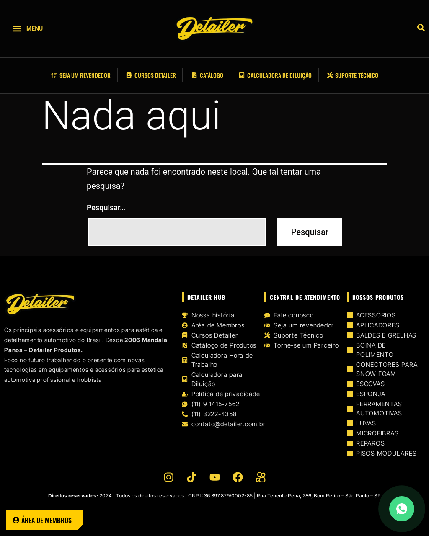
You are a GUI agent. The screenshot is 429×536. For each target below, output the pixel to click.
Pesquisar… (106, 207)
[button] (17, 29)
